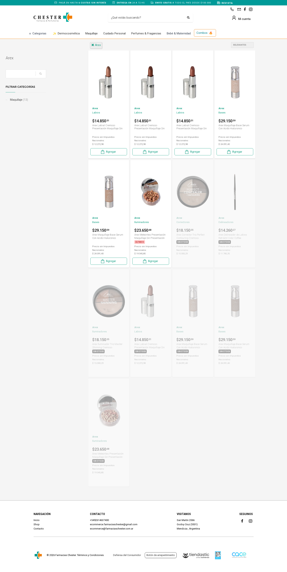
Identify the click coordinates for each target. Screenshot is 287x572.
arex (96, 45)
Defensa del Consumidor (127, 555)
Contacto (39, 528)
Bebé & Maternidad (179, 33)
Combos (204, 33)
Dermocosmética (66, 33)
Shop (37, 524)
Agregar (108, 151)
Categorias (37, 33)
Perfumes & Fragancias (146, 33)
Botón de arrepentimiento (160, 555)
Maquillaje (91, 33)
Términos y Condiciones (90, 555)
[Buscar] (147, 17)
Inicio (37, 520)
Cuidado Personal (114, 33)
